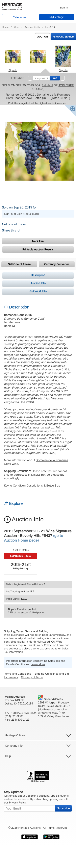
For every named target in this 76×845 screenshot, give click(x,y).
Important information (19, 661)
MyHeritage (56, 17)
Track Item (38, 241)
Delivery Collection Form (48, 645)
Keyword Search (63, 36)
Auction (42, 36)
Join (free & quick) (28, 214)
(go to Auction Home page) (33, 538)
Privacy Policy (17, 802)
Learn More (38, 664)
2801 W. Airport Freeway (53, 702)
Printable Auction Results (38, 249)
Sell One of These (19, 264)
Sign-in (12, 70)
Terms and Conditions (17, 673)
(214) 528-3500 (14, 716)
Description (38, 275)
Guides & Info (38, 291)
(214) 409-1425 (20, 719)
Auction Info (38, 283)
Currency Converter (56, 264)
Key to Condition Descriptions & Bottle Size (32, 485)
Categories (19, 17)
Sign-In (64, 7)
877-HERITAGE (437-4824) (21, 713)
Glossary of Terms (32, 677)
